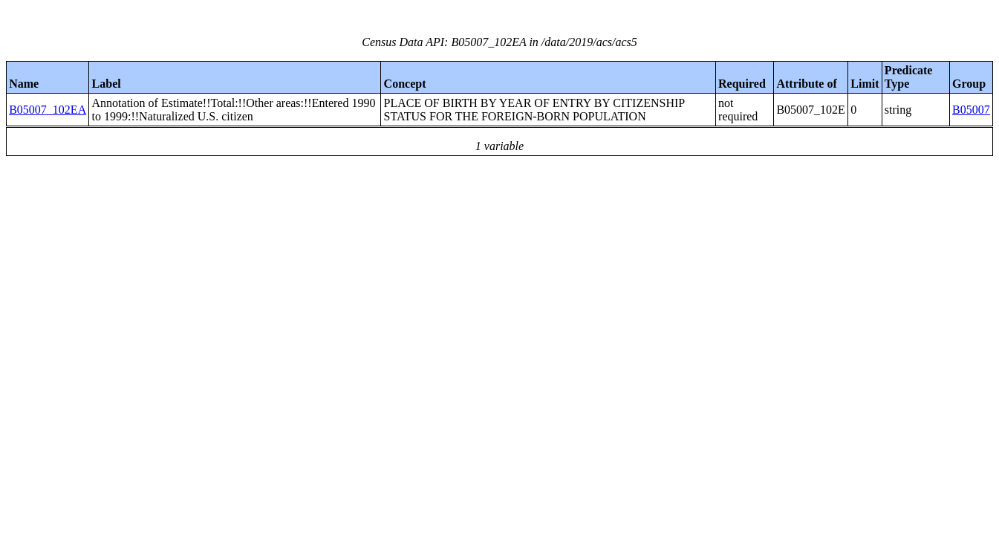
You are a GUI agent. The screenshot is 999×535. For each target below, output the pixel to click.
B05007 (971, 109)
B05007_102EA (47, 109)
